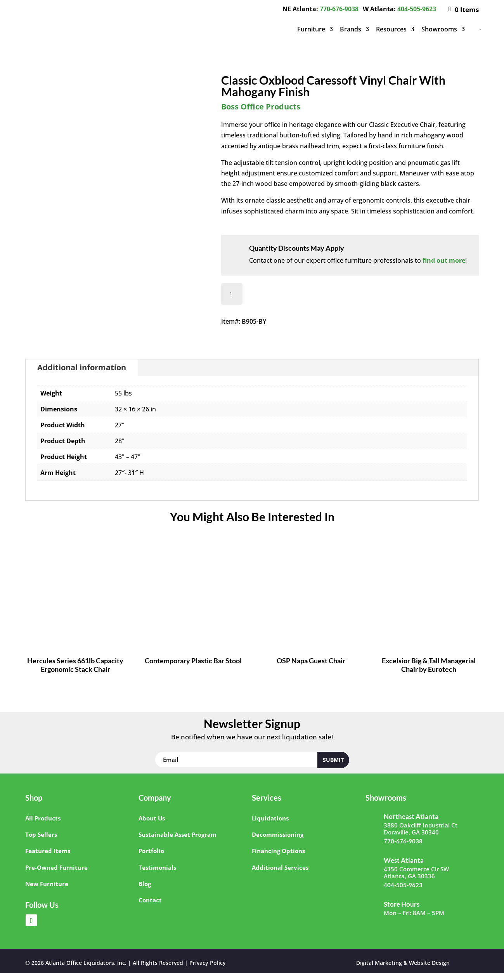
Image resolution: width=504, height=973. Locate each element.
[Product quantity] (231, 294)
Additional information (81, 367)
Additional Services (280, 867)
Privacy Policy (207, 962)
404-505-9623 (416, 9)
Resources (391, 29)
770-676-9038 (339, 9)
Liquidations (270, 818)
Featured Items (47, 851)
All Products (43, 818)
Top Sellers (41, 834)
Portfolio (151, 851)
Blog (145, 884)
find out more (444, 260)
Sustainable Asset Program (177, 834)
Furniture (311, 29)
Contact (150, 900)
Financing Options (278, 851)
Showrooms (439, 29)
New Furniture (46, 884)
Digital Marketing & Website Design (403, 962)
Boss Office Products (260, 106)
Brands (350, 29)
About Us (152, 818)
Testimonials (157, 867)
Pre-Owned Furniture (56, 867)
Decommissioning (277, 834)
